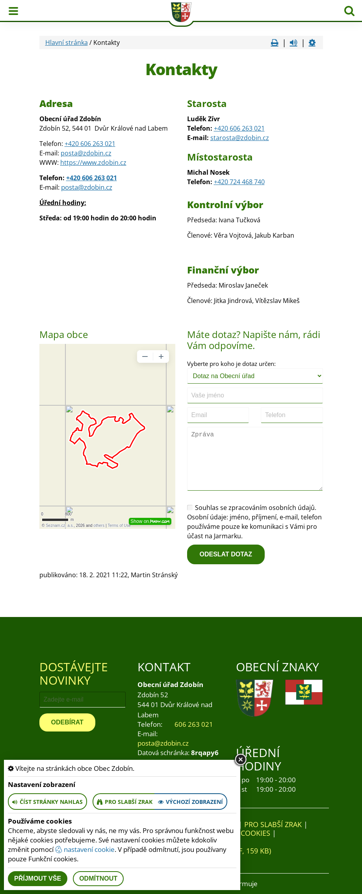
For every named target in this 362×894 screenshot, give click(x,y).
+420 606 (227, 128)
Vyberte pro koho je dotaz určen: (231, 364)
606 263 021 (194, 724)
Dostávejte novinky (73, 673)
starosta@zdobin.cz (239, 137)
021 (258, 128)
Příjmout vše (37, 878)
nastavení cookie (85, 849)
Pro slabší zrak (273, 824)
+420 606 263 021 (90, 143)
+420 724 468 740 (239, 181)
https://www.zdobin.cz (93, 162)
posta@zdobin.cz (86, 153)
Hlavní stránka (66, 42)
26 (244, 128)
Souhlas (203, 507)
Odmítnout (98, 878)
